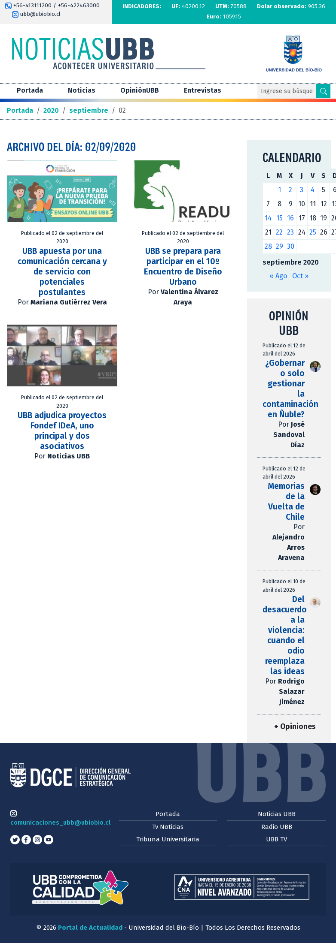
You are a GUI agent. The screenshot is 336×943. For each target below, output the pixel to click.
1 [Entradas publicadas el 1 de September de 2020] (279, 190)
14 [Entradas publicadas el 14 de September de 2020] (268, 218)
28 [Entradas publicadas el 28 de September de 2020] (268, 246)
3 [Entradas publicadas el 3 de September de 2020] (301, 190)
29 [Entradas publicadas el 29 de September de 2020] (279, 246)
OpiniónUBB (139, 90)
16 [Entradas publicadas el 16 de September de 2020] (290, 218)
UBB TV (276, 839)
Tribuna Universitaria (167, 839)
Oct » (300, 276)
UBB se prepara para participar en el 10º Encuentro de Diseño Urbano (183, 266)
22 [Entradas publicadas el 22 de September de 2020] (279, 232)
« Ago (278, 276)
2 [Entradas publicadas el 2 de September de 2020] (290, 190)
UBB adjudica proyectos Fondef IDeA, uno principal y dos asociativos (62, 430)
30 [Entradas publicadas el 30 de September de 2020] (290, 246)
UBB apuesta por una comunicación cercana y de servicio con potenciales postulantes (62, 271)
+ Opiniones (294, 726)
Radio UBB (276, 827)
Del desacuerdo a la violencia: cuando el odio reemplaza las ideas (285, 635)
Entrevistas (202, 90)
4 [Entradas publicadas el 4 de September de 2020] (313, 190)
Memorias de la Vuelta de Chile (286, 501)
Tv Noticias (167, 827)
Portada (30, 90)
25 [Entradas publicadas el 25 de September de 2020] (312, 232)
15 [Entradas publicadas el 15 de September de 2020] (279, 218)
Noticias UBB (277, 814)
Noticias (81, 90)
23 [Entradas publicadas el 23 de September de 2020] (290, 232)
